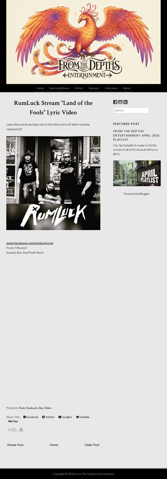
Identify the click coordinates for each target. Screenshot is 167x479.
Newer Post (15, 445)
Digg (13, 421)
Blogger (144, 193)
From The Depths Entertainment (94, 473)
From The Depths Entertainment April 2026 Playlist (136, 135)
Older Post (92, 445)
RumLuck (31, 408)
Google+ (65, 417)
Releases (94, 88)
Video (47, 408)
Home (40, 88)
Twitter (48, 417)
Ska (41, 408)
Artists (79, 88)
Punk (22, 408)
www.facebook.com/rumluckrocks (29, 243)
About (127, 88)
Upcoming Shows (59, 88)
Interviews (111, 88)
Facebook (30, 417)
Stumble (83, 417)
